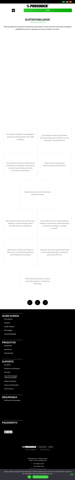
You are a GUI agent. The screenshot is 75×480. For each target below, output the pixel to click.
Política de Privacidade (40, 477)
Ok (29, 477)
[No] (71, 474)
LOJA (48, 10)
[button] (13, 10)
